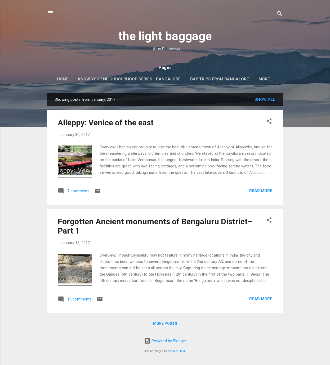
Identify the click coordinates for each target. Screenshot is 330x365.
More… (265, 79)
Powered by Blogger (165, 341)
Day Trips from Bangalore (219, 79)
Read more (260, 190)
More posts (165, 323)
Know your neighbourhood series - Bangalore (129, 79)
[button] (269, 122)
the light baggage (165, 36)
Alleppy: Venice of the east (106, 122)
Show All (265, 99)
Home (63, 79)
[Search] (280, 14)
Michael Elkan (177, 351)
